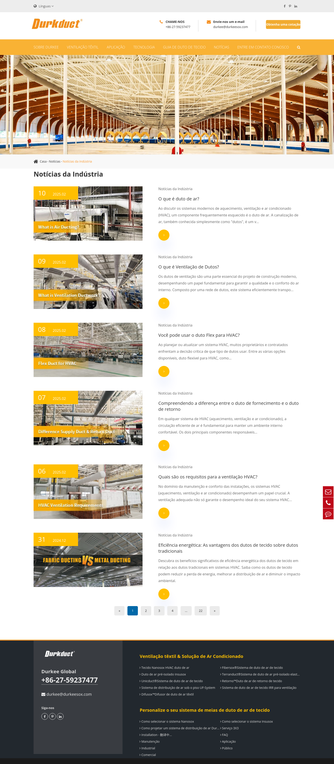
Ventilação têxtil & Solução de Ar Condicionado (191, 648)
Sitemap (259, 757)
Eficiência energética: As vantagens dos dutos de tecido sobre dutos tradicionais (210, 546)
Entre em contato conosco (263, 47)
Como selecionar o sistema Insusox (246, 713)
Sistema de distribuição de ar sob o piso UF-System (177, 679)
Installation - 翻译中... (155, 726)
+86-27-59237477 (70, 671)
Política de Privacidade (284, 757)
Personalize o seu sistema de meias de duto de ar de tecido (204, 701)
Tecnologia (144, 47)
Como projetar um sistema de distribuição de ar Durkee (179, 719)
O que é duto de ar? (160, 199)
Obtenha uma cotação (283, 24)
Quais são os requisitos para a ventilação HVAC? (189, 475)
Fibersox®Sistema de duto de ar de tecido (251, 659)
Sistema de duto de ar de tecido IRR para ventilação (258, 679)
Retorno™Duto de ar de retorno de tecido (251, 672)
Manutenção (149, 733)
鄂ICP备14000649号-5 (233, 757)
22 (203, 602)
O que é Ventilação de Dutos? (170, 266)
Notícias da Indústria (78, 161)
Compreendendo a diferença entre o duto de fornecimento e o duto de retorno (213, 405)
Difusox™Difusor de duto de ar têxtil (166, 685)
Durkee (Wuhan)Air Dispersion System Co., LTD (95, 757)
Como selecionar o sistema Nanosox (166, 713)
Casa (43, 161)
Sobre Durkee (46, 47)
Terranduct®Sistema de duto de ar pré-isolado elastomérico (260, 665)
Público (226, 739)
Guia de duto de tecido (184, 47)
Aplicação (116, 47)
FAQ (224, 726)
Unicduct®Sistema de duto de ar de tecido (171, 672)
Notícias (221, 47)
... (187, 602)
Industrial (147, 739)
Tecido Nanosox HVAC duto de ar (164, 659)
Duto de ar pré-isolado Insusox (162, 665)
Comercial (147, 746)
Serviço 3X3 (229, 719)
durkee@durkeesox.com (66, 685)
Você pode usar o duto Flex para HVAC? (181, 334)
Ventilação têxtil (83, 47)
